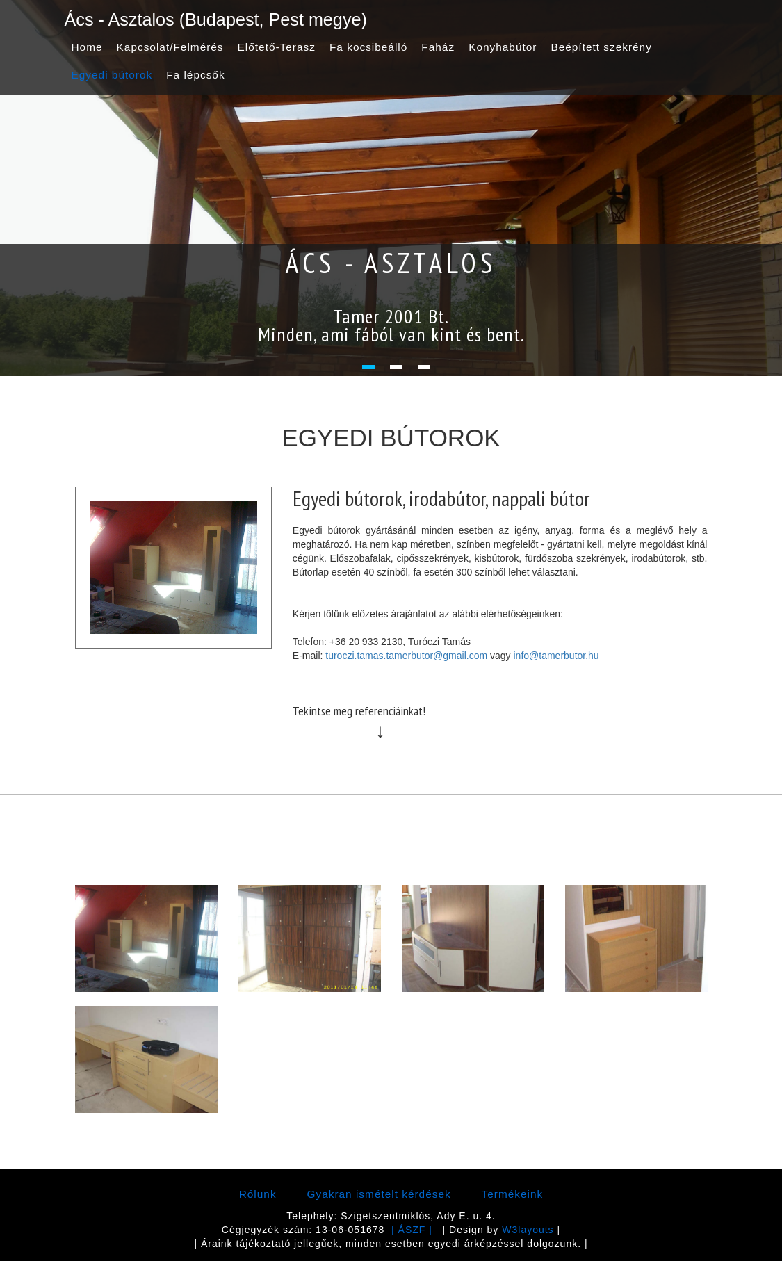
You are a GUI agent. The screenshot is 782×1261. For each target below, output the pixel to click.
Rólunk (258, 1194)
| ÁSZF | (411, 1229)
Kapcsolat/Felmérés (170, 47)
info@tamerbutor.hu (555, 655)
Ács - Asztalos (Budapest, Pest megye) (216, 19)
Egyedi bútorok (112, 75)
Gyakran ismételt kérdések (379, 1194)
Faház (438, 47)
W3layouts (527, 1229)
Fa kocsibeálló (368, 47)
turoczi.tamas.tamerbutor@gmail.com (406, 655)
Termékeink (513, 1194)
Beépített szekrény (601, 47)
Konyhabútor (503, 47)
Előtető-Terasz (277, 47)
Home (87, 47)
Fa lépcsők (195, 75)
